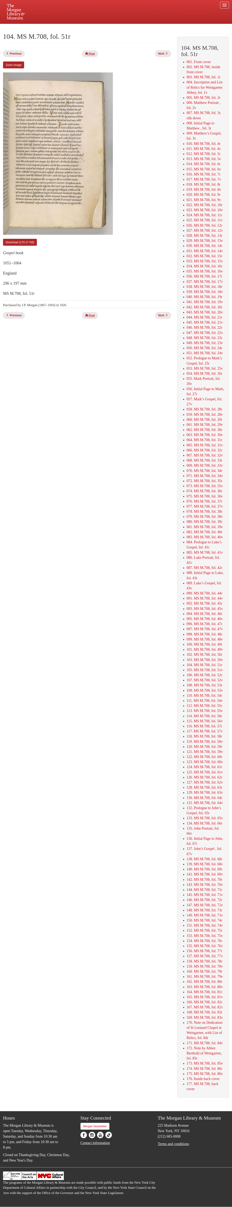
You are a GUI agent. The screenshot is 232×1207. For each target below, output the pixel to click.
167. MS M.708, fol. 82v (205, 1007)
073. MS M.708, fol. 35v (205, 486)
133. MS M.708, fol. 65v (205, 818)
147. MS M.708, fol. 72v (205, 905)
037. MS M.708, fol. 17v (205, 282)
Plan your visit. (68, 27)
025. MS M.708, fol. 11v (205, 220)
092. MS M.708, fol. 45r (204, 603)
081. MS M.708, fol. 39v (205, 527)
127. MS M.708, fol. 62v (205, 782)
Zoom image (13, 65)
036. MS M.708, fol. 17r (204, 276)
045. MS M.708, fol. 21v (205, 322)
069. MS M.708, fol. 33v (205, 465)
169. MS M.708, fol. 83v (205, 1017)
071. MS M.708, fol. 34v (205, 476)
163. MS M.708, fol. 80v (205, 987)
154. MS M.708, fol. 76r (204, 941)
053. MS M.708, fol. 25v (205, 368)
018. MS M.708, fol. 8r (203, 184)
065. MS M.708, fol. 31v (205, 445)
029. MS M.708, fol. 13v (205, 241)
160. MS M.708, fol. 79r (204, 971)
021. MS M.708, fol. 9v (204, 200)
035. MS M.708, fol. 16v (205, 271)
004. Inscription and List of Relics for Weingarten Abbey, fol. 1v (204, 87)
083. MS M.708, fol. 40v (205, 537)
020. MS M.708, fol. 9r (203, 195)
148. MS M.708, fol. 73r (204, 910)
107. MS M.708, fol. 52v (205, 680)
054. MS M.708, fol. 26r (204, 373)
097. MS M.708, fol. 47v (205, 629)
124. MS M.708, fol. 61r (204, 767)
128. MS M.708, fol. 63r (204, 787)
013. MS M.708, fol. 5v (204, 159)
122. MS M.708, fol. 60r (204, 757)
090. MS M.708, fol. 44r (204, 593)
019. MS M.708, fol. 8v (204, 189)
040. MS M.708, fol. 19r (204, 297)
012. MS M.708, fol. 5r (203, 154)
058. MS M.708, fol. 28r (204, 409)
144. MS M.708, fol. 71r (204, 890)
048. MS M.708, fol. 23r (204, 338)
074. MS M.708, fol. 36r (204, 491)
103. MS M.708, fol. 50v (205, 660)
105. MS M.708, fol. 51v (205, 670)
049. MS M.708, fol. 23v (205, 343)
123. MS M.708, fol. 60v (205, 762)
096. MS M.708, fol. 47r (204, 624)
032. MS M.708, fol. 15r (204, 256)
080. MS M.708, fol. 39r (204, 522)
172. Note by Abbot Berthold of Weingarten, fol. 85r (204, 1053)
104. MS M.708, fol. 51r (204, 665)
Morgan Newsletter (95, 1126)
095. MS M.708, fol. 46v (205, 619)
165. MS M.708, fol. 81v (205, 997)
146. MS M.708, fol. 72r (204, 900)
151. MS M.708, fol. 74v (205, 925)
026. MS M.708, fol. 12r (204, 225)
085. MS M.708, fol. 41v (205, 552)
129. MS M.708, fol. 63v (205, 792)
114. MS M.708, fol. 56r (204, 716)
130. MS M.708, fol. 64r (204, 798)
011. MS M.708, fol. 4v (204, 149)
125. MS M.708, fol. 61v (205, 772)
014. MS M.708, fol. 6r (203, 164)
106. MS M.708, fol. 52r (204, 675)
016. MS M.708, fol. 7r (203, 174)
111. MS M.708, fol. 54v (205, 701)
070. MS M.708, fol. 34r (204, 471)
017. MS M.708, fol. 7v (204, 179)
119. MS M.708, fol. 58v (205, 742)
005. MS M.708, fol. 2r (203, 98)
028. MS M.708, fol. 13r (204, 236)
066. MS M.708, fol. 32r (204, 450)
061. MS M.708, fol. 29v (205, 425)
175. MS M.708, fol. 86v (205, 1074)
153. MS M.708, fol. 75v (205, 936)
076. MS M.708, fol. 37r (204, 501)
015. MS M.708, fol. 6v (204, 169)
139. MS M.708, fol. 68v (205, 864)
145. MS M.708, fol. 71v (205, 895)
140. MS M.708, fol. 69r (204, 869)
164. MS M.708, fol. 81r (204, 992)
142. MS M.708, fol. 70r (204, 880)
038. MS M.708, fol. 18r (204, 287)
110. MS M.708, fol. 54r (204, 695)
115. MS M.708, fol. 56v (205, 721)
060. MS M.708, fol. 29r (204, 420)
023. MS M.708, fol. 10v (205, 210)
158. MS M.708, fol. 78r (204, 961)
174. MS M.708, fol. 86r (204, 1069)
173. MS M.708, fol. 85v (205, 1063)
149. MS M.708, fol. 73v (205, 915)
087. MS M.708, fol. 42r (204, 568)
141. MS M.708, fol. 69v (205, 874)
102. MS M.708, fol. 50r (204, 654)
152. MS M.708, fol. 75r (204, 930)
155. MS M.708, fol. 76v (205, 946)
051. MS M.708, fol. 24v (205, 353)
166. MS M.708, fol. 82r (204, 1002)
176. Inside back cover (203, 1079)
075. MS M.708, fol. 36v (205, 496)
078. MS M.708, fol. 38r (204, 511)
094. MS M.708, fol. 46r (204, 614)
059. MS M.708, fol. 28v (205, 414)
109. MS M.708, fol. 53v (205, 690)
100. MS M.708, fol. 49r (204, 644)
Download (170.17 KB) (20, 242)
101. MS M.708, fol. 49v (205, 649)
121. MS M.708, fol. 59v (205, 752)
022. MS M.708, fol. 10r (204, 205)
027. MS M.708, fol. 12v (205, 230)
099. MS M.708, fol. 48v (205, 639)
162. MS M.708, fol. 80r (204, 982)
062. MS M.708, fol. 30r (204, 430)
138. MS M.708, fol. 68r (204, 859)
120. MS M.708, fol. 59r (204, 747)
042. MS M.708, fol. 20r (204, 307)
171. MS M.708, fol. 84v (205, 1043)
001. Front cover (199, 62)
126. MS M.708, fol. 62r (204, 777)
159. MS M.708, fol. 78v (205, 966)
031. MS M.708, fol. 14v (205, 251)
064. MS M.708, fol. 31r (204, 440)
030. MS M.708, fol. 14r (204, 246)
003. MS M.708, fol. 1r (203, 77)
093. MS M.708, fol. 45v (205, 609)
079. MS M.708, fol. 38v (205, 517)
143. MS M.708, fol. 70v (205, 885)
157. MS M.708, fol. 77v (205, 956)
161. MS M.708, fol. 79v (205, 976)
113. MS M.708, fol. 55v (205, 711)
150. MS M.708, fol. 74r (204, 920)
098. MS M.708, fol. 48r (204, 634)
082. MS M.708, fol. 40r (204, 532)
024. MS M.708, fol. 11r (204, 215)
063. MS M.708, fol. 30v (205, 435)
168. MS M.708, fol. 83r (204, 1012)
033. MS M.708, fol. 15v (205, 261)
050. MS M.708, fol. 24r (204, 348)
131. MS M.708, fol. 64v (205, 803)
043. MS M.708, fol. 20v (205, 312)
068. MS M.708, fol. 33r (204, 460)
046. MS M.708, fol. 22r (204, 327)
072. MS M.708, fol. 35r (204, 481)
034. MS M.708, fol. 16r (204, 266)
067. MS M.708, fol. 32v (205, 455)
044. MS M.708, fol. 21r (204, 317)
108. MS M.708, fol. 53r (204, 685)
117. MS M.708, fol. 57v (205, 731)
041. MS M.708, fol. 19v (205, 302)
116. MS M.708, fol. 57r (204, 726)
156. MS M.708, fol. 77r (204, 951)
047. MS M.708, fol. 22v (205, 333)
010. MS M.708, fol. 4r (203, 144)
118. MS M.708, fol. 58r (204, 736)
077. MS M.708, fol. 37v (205, 506)
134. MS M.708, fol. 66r (204, 823)
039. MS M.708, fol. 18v (205, 292)
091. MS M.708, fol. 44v (205, 598)
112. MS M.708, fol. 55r (204, 706)
